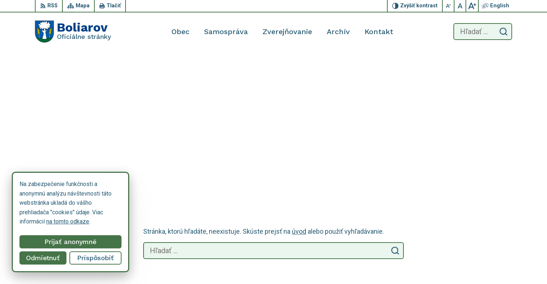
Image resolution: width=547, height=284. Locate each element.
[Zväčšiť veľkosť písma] (472, 6)
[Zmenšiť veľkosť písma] (448, 6)
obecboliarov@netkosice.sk (476, 257)
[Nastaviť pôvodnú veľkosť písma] (460, 6)
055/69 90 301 (460, 248)
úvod (299, 91)
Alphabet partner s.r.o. (131, 203)
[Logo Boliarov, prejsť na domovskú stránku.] (73, 32)
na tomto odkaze (67, 221)
